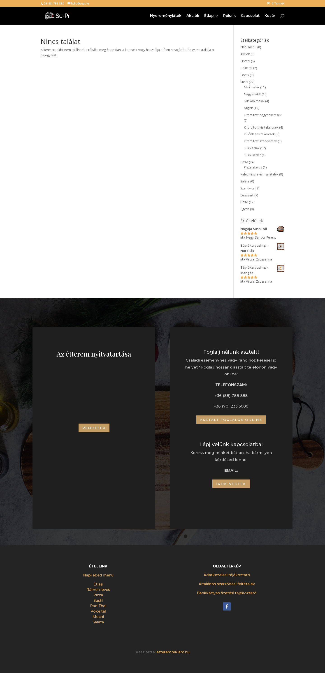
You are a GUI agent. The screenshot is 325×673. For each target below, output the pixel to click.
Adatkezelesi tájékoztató (227, 575)
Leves (244, 75)
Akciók (192, 16)
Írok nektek (231, 484)
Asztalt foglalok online (231, 419)
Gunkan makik (254, 101)
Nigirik (248, 108)
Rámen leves (98, 590)
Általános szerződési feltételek (227, 584)
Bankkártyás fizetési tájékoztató (227, 593)
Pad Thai (98, 606)
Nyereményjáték (165, 16)
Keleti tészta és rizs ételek (259, 174)
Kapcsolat (250, 16)
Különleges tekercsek (259, 134)
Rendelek (94, 428)
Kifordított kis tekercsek (261, 127)
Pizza (244, 162)
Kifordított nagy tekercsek (262, 115)
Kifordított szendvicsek (260, 141)
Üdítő (244, 202)
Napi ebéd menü (98, 575)
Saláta (244, 181)
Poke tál (246, 68)
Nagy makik (252, 94)
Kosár (270, 16)
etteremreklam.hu (173, 652)
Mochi (98, 617)
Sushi (244, 82)
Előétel (245, 61)
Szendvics (247, 188)
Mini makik (251, 87)
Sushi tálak (251, 148)
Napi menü (248, 47)
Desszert (246, 195)
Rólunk (229, 16)
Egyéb (244, 209)
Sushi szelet (252, 155)
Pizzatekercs (253, 167)
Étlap (209, 16)
